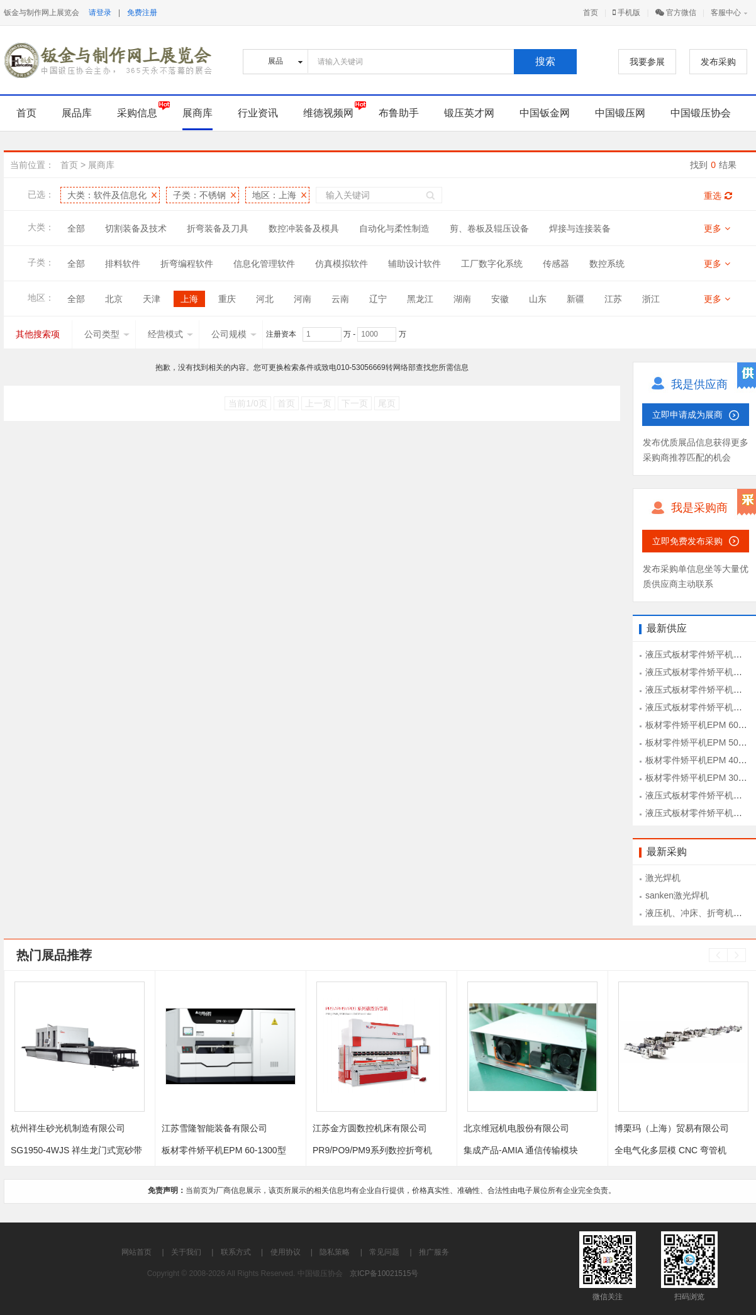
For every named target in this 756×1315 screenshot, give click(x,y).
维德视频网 (328, 113)
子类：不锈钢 (199, 195)
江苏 (613, 299)
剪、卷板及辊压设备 (489, 228)
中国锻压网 (620, 113)
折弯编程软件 (186, 264)
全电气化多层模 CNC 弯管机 (670, 1150)
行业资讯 (258, 113)
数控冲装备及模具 (304, 228)
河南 (302, 299)
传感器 (556, 264)
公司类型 (107, 334)
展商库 (197, 113)
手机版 (626, 12)
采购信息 (137, 113)
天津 (151, 299)
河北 (265, 299)
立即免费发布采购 (687, 541)
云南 (340, 299)
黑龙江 (420, 299)
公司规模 (234, 334)
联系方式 (236, 1252)
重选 (718, 195)
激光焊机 (663, 878)
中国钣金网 (545, 113)
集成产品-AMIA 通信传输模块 (521, 1150)
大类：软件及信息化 (107, 195)
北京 (114, 299)
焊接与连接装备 (580, 228)
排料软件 (122, 264)
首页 (590, 12)
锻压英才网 (469, 113)
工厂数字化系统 (492, 264)
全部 (76, 228)
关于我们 (186, 1252)
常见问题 (384, 1252)
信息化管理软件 (264, 264)
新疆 (575, 299)
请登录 (100, 12)
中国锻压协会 (700, 113)
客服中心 (726, 12)
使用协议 (285, 1252)
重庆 (227, 299)
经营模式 (170, 334)
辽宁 (378, 299)
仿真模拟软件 (341, 264)
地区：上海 (274, 195)
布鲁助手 (399, 113)
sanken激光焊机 (677, 895)
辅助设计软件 (414, 264)
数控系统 (607, 264)
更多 (717, 228)
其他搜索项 (38, 334)
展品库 (77, 113)
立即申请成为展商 (687, 415)
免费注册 (142, 12)
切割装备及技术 (136, 228)
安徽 (500, 299)
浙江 (651, 299)
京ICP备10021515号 (384, 1273)
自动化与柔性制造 (394, 228)
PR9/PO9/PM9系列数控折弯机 (372, 1150)
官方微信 (675, 12)
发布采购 (718, 62)
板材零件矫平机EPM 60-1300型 (224, 1150)
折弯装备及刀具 (217, 228)
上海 (189, 299)
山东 (538, 299)
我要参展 (647, 62)
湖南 (462, 299)
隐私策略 (335, 1252)
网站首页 (136, 1252)
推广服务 (434, 1252)
